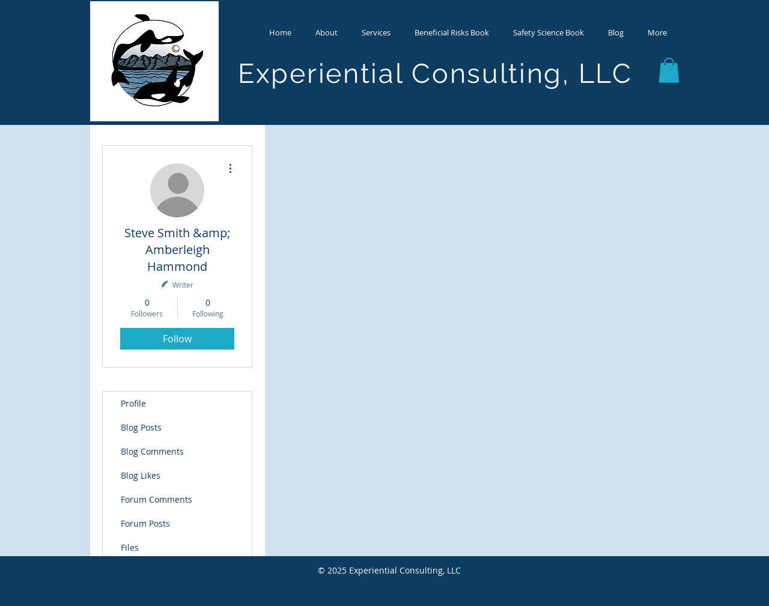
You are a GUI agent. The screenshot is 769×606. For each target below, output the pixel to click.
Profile (133, 403)
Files (130, 547)
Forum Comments (156, 499)
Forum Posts (145, 523)
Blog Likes (140, 475)
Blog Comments (152, 451)
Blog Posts (141, 427)
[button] (326, 32)
